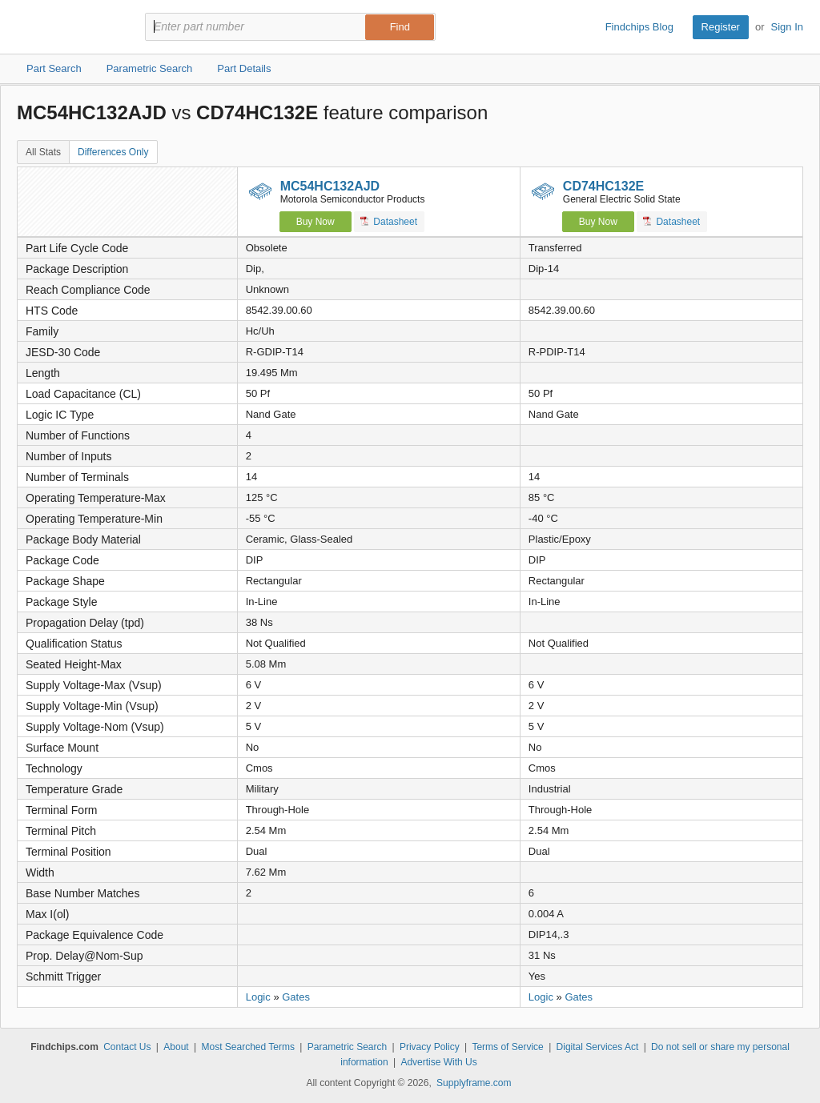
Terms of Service (507, 1047)
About (175, 1047)
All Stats (43, 152)
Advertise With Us (438, 1062)
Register (720, 27)
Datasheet (388, 221)
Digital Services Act (598, 1047)
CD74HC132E (603, 186)
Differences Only (113, 152)
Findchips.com (69, 27)
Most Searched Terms (248, 1047)
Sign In (787, 27)
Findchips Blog (639, 27)
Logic (258, 997)
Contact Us (127, 1047)
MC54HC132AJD (330, 186)
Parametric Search (347, 1047)
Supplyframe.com (473, 1083)
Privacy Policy (430, 1047)
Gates (296, 997)
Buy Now (315, 221)
